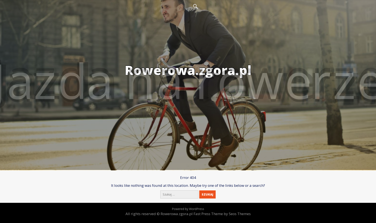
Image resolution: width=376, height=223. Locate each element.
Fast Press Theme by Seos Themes (222, 213)
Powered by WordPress (188, 209)
